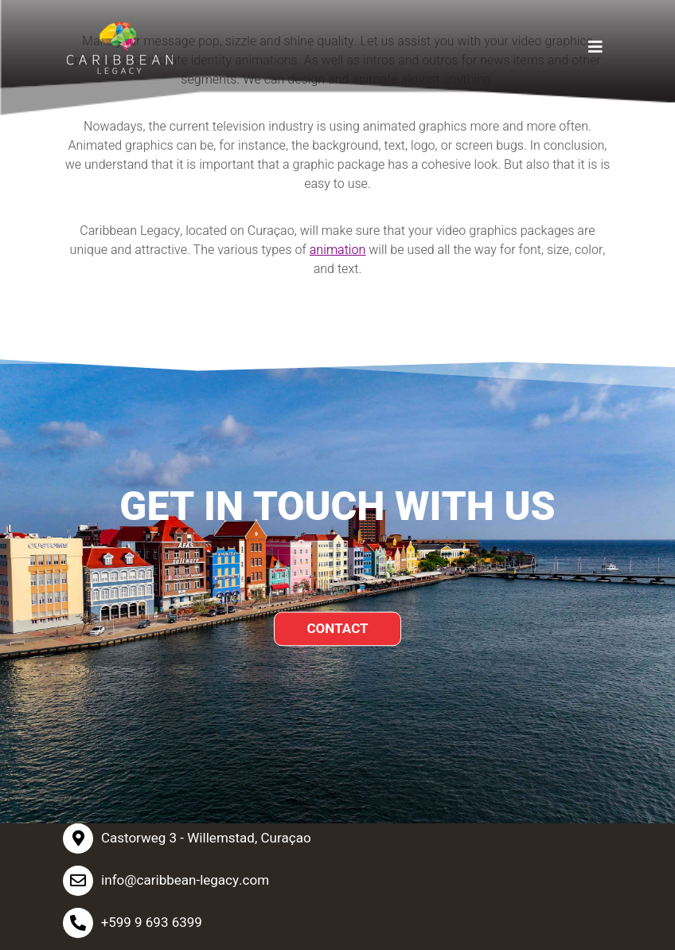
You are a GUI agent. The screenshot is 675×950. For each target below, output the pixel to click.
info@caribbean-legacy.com (185, 880)
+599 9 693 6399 (151, 922)
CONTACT (337, 629)
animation (338, 250)
